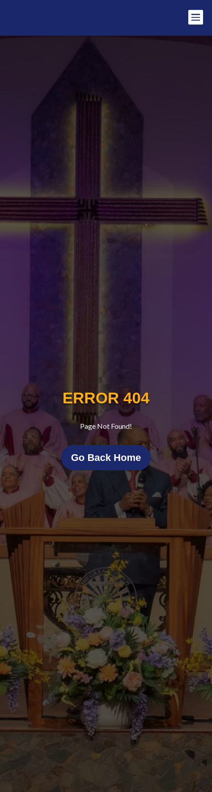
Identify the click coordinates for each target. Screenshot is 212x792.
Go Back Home (106, 457)
